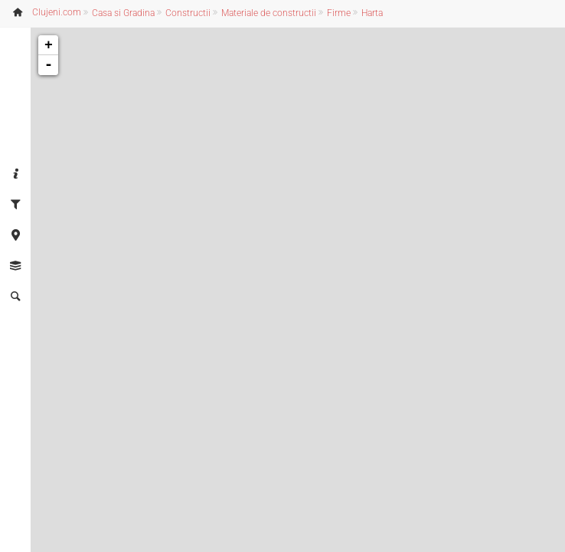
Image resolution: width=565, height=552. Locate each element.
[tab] (15, 174)
